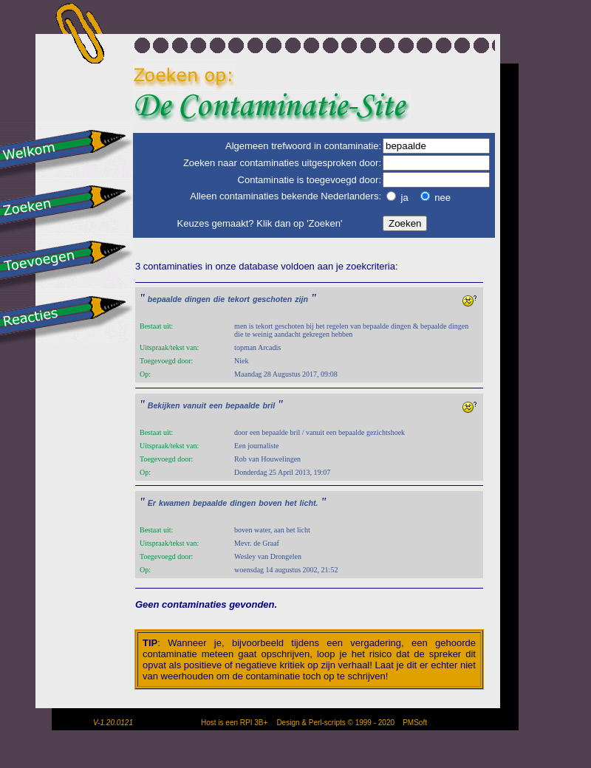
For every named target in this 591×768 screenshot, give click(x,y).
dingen (198, 299)
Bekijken (164, 405)
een (215, 405)
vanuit (194, 405)
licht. (309, 502)
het (291, 502)
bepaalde (165, 299)
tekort (239, 299)
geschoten (272, 299)
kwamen (174, 502)
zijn (301, 299)
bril (269, 405)
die (219, 299)
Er (152, 502)
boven (270, 502)
